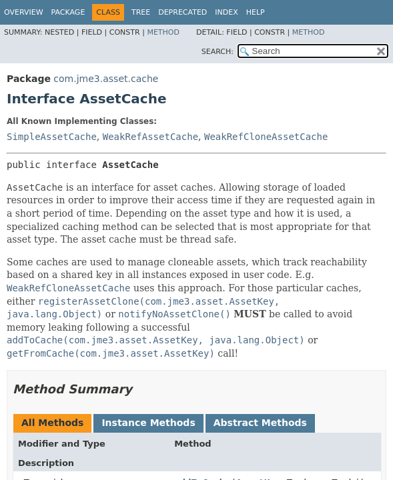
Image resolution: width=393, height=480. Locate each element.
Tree (140, 12)
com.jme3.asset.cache (105, 78)
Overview (23, 12)
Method (163, 32)
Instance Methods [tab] (148, 422)
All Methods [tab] (52, 422)
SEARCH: (218, 51)
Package (68, 12)
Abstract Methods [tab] (260, 422)
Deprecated (182, 12)
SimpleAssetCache (52, 136)
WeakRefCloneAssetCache (266, 136)
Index (226, 12)
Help (255, 12)
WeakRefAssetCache (150, 136)
